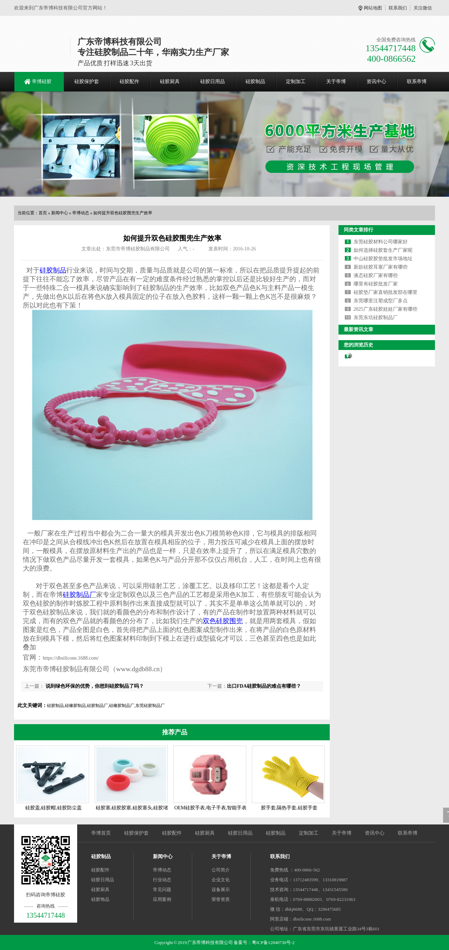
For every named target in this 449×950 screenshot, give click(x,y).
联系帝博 (417, 81)
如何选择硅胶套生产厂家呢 (383, 250)
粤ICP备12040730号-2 (273, 942)
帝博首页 (101, 833)
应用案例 (162, 899)
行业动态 (162, 879)
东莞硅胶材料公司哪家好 (381, 241)
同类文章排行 (358, 230)
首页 (43, 212)
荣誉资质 (221, 899)
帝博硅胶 (42, 81)
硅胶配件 (129, 81)
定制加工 (296, 81)
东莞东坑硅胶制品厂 (376, 317)
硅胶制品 (255, 81)
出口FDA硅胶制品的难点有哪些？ (264, 686)
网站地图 (373, 8)
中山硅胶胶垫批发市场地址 (383, 258)
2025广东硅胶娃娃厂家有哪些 (385, 309)
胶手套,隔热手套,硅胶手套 (289, 807)
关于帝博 (336, 81)
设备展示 (221, 889)
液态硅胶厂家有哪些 (376, 275)
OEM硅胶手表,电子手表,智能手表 (210, 807)
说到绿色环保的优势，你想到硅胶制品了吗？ (94, 686)
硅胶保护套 (86, 81)
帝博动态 (80, 212)
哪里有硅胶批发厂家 (376, 284)
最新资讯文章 (358, 329)
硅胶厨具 (170, 81)
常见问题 (162, 889)
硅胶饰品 (100, 899)
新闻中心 (59, 212)
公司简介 (221, 869)
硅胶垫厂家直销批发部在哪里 (385, 292)
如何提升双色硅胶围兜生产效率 (122, 212)
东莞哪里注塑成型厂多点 (381, 300)
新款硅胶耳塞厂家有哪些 (381, 267)
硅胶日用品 (212, 81)
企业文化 (221, 879)
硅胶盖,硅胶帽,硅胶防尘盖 (53, 807)
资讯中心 (376, 81)
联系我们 (398, 8)
